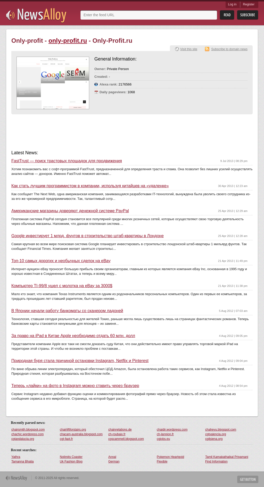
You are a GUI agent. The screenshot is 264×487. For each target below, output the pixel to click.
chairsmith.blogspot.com (28, 429)
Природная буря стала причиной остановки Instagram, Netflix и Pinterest (79, 361)
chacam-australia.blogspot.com (81, 434)
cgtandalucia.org (22, 439)
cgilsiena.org (213, 439)
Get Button (247, 479)
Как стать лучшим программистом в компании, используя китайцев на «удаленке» (90, 186)
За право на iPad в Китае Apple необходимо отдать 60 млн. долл (73, 336)
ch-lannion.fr (165, 434)
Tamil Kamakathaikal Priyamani (226, 457)
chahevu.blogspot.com (220, 429)
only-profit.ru (67, 40)
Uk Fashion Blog (71, 461)
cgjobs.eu (163, 439)
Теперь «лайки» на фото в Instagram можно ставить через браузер (75, 386)
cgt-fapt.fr (66, 439)
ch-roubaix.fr (117, 434)
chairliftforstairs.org (73, 429)
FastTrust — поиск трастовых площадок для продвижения (66, 161)
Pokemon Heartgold (170, 457)
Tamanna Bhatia (22, 461)
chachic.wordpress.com (27, 434)
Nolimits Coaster (71, 457)
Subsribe (247, 15)
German (113, 461)
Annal (112, 457)
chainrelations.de (120, 429)
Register (248, 4)
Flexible (162, 461)
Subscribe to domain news (229, 49)
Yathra (15, 457)
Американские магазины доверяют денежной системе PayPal (70, 211)
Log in (232, 4)
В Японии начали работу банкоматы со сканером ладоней (67, 311)
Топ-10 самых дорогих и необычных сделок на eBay (61, 261)
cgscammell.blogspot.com (126, 439)
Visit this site (188, 49)
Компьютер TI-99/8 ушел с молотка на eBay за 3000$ (61, 286)
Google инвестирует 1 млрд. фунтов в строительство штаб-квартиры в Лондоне (87, 236)
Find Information (216, 461)
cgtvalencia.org (215, 434)
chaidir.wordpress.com (172, 429)
